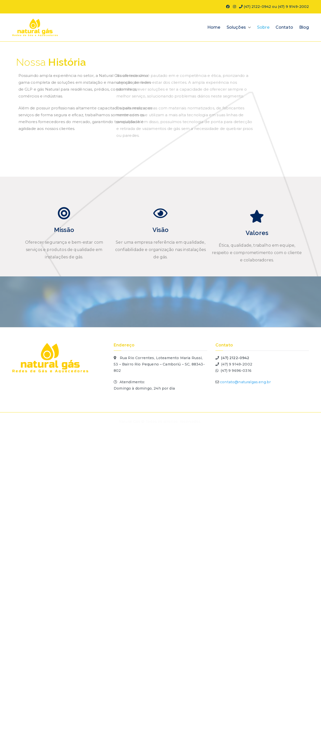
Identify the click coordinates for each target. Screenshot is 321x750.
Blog (304, 27)
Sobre (263, 27)
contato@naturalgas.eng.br (245, 382)
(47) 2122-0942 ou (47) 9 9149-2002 (274, 6)
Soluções (239, 27)
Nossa (51, 63)
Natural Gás (129, 421)
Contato (284, 27)
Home (214, 27)
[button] (248, 27)
